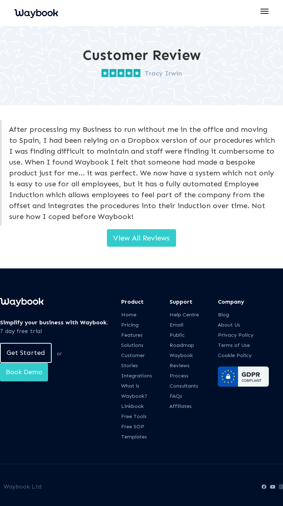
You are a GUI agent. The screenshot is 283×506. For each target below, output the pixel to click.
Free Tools (134, 416)
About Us (229, 325)
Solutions (132, 345)
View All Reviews (141, 238)
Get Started (26, 353)
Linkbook (132, 406)
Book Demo (24, 372)
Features (132, 335)
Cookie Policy (235, 355)
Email (176, 325)
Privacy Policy (236, 335)
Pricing (130, 325)
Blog (223, 315)
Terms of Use (234, 345)
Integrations (136, 376)
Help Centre (184, 315)
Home (128, 315)
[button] (265, 11)
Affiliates (181, 406)
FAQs (176, 396)
